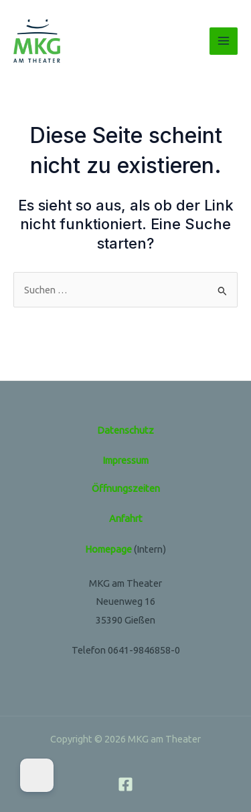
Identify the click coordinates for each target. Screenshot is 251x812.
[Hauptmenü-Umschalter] (224, 41)
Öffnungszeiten (126, 488)
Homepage (108, 549)
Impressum (125, 460)
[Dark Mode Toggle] (37, 775)
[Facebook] (125, 784)
